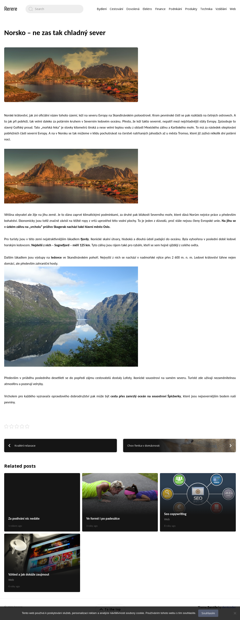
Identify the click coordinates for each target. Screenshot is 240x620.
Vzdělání (221, 9)
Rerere (10, 9)
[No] (235, 613)
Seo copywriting (198, 502)
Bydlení (102, 9)
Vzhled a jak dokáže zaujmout (42, 563)
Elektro (147, 9)
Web (233, 9)
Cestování (116, 9)
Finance (160, 9)
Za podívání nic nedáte (42, 502)
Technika (206, 9)
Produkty (191, 9)
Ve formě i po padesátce (120, 502)
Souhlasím (208, 613)
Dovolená (132, 9)
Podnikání (175, 9)
